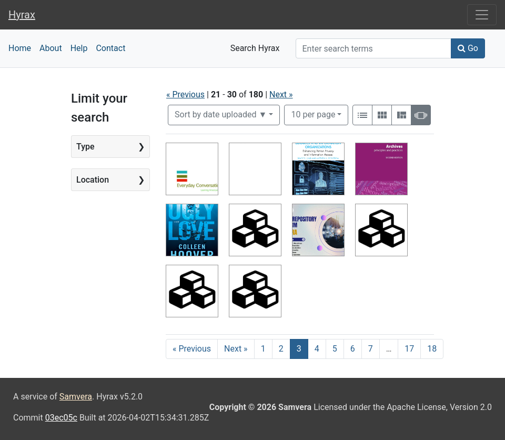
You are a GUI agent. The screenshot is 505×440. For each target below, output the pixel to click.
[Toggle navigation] (482, 14)
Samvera (75, 397)
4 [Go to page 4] (317, 349)
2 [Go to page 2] (281, 349)
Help (79, 48)
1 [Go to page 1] (263, 349)
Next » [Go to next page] (236, 349)
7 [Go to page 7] (370, 349)
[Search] (373, 48)
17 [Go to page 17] (409, 349)
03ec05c (61, 418)
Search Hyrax (255, 48)
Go (468, 48)
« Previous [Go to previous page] (192, 349)
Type (85, 147)
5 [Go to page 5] (334, 349)
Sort (221, 114)
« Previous (185, 94)
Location (92, 180)
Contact (110, 48)
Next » (281, 94)
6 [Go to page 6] (352, 349)
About (50, 48)
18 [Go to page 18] (432, 349)
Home (19, 48)
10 (313, 113)
